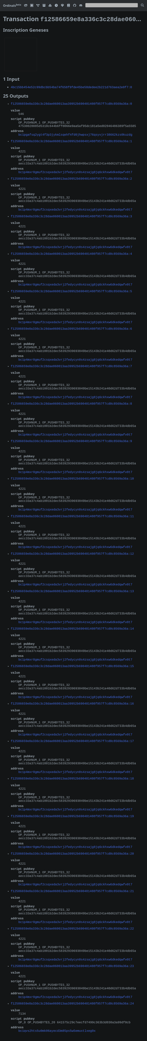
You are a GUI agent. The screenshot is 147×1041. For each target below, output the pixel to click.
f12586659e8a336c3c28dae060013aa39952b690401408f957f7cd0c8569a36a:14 (72, 628)
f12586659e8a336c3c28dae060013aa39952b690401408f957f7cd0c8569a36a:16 (72, 703)
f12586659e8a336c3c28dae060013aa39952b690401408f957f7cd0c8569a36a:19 (72, 815)
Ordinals (12, 5)
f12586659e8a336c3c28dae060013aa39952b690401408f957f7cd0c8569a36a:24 (72, 1002)
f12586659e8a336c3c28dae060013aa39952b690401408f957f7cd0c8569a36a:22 (72, 928)
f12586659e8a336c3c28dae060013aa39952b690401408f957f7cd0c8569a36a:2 (71, 178)
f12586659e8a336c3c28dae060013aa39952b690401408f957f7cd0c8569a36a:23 (72, 965)
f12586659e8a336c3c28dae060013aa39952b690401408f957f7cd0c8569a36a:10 (72, 478)
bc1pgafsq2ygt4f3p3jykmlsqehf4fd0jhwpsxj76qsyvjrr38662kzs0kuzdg (75, 134)
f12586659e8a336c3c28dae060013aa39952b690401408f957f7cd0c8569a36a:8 (71, 403)
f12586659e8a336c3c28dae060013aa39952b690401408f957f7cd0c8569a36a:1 (71, 140)
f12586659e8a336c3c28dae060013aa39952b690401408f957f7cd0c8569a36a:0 (71, 103)
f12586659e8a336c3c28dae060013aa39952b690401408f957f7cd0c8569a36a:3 (71, 215)
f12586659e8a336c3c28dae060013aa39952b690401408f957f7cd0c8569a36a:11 (72, 515)
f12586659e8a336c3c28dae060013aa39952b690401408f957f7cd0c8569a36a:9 (71, 440)
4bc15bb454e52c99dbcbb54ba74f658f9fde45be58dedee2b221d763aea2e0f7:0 (71, 86)
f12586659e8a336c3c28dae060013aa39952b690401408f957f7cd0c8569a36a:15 (72, 665)
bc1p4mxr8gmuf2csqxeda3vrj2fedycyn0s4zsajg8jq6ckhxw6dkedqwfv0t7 (75, 171)
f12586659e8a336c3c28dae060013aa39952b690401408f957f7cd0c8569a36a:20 (72, 853)
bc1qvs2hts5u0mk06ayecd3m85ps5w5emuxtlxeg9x (57, 1030)
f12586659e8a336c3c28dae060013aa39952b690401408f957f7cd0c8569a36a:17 (72, 740)
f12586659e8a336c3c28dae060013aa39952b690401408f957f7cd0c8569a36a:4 (71, 253)
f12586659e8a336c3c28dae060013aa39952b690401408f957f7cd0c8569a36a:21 (72, 890)
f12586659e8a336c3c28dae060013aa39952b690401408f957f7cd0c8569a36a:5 (71, 290)
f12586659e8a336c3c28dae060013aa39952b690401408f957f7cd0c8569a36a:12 (72, 553)
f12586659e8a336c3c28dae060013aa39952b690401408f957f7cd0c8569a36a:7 (71, 365)
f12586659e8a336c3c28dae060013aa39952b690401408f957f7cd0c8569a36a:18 (72, 777)
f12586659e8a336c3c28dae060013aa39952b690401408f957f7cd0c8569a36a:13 (72, 590)
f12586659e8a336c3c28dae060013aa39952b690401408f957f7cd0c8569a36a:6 (71, 328)
